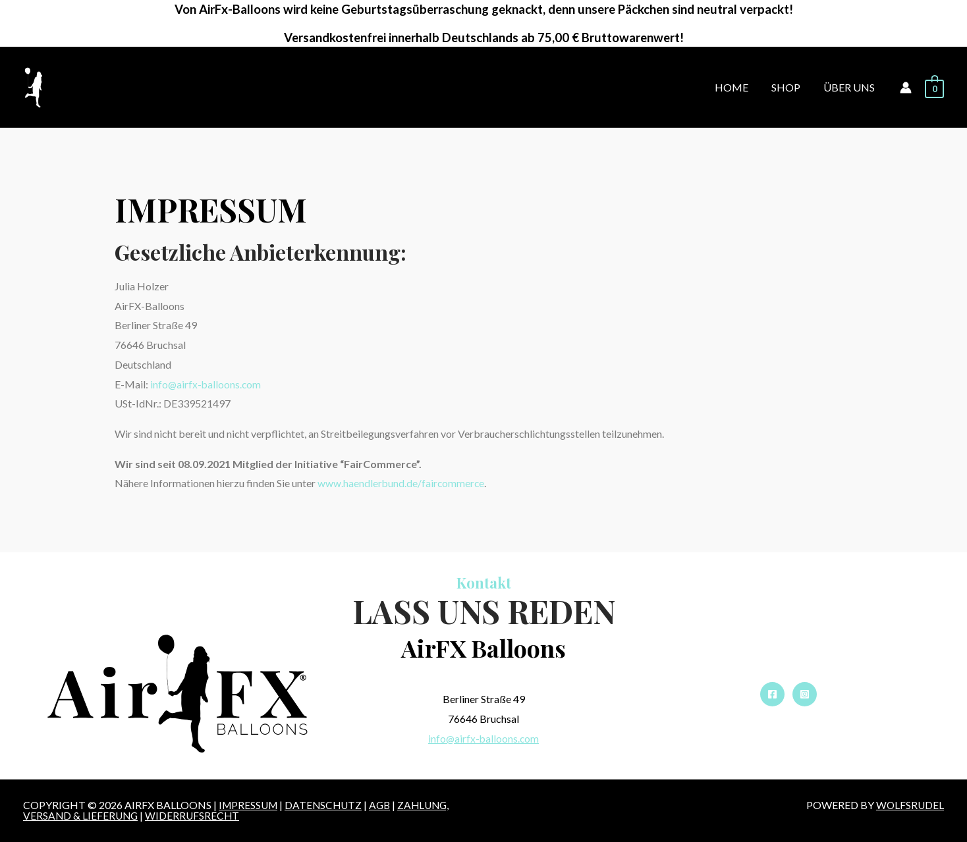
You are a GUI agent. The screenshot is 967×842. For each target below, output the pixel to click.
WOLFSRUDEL (909, 805)
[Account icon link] (906, 87)
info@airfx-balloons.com (206, 384)
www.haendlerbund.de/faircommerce (402, 483)
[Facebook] (772, 694)
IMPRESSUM (250, 805)
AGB (385, 805)
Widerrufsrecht (195, 815)
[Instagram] (804, 694)
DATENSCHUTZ (327, 805)
